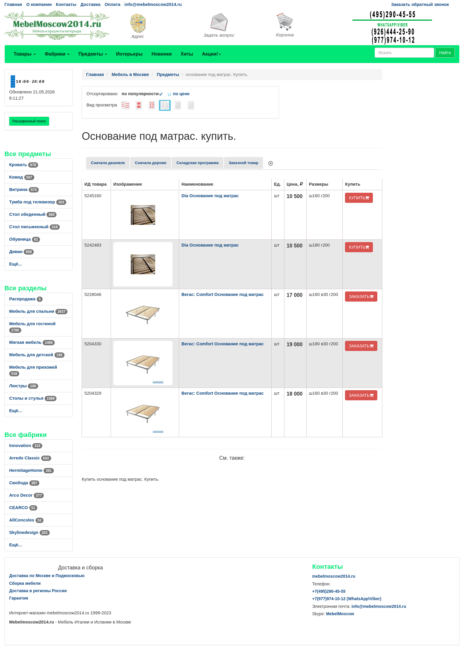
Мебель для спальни (38, 311)
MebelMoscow (340, 613)
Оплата (112, 4)
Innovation (25, 445)
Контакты (66, 4)
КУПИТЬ (359, 197)
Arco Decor (26, 495)
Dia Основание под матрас (210, 195)
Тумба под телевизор (37, 202)
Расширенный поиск (29, 121)
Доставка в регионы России (38, 590)
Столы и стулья (33, 398)
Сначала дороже (150, 163)
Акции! (211, 53)
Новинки (162, 53)
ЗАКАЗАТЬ (361, 296)
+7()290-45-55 (328, 591)
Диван (21, 251)
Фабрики (57, 53)
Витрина (24, 189)
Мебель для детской (37, 354)
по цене (178, 93)
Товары (25, 53)
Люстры (23, 385)
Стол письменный (34, 226)
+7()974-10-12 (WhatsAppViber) (346, 598)
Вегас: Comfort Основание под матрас (222, 294)
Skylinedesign (29, 532)
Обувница (24, 239)
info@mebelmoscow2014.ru (153, 4)
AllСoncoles (26, 520)
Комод (21, 177)
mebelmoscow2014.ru (333, 576)
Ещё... (15, 264)
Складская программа (197, 163)
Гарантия (18, 598)
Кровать (23, 164)
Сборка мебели (25, 583)
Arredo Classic (30, 458)
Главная (13, 4)
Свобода (24, 482)
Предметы (92, 53)
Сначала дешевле (108, 163)
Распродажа (26, 299)
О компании (39, 4)
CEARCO (23, 507)
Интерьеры (129, 53)
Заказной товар (243, 163)
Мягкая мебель (32, 342)
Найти (445, 52)
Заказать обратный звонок (420, 4)
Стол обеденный (33, 214)
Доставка (90, 4)
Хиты (187, 53)
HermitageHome (31, 470)
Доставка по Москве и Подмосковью (47, 575)
